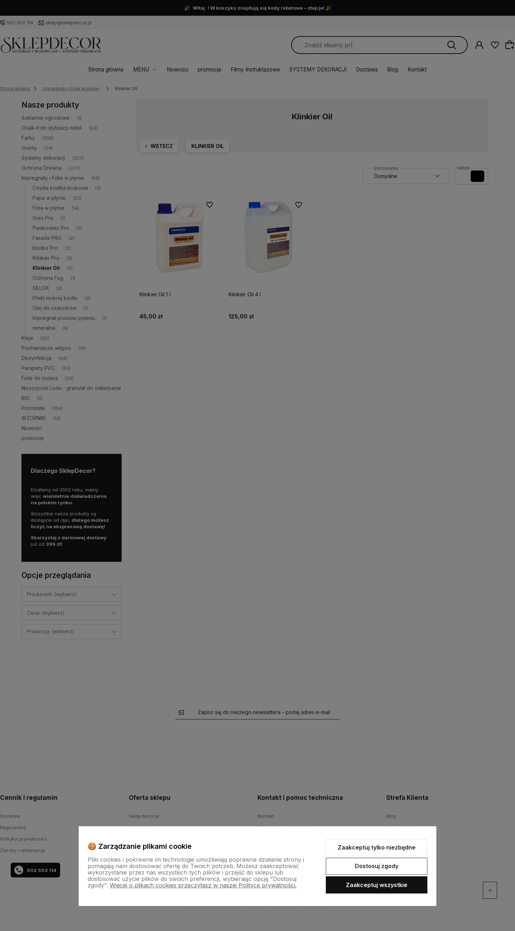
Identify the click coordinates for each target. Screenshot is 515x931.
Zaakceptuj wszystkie (376, 884)
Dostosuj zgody (376, 866)
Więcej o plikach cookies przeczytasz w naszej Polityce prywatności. (203, 885)
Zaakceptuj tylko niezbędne (377, 847)
